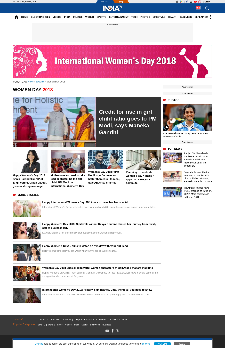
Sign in (206, 1)
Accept (162, 343)
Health (172, 17)
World (89, 17)
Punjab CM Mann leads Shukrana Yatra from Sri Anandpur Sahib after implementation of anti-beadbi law (196, 159)
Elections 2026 (40, 17)
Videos (57, 17)
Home (24, 17)
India (67, 17)
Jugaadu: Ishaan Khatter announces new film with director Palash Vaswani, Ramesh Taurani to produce (198, 177)
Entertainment (119, 17)
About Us (55, 319)
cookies (146, 343)
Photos (145, 17)
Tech (134, 17)
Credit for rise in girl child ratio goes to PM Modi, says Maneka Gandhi (128, 122)
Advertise (67, 319)
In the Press (102, 319)
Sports (101, 17)
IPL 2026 (78, 17)
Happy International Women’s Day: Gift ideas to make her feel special (85, 202)
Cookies (39, 343)
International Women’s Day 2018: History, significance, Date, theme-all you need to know (97, 289)
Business (186, 17)
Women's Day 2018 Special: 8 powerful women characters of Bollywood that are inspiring (97, 268)
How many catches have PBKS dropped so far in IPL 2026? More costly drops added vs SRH (198, 192)
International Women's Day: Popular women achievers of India (185, 135)
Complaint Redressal (84, 319)
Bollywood (95, 325)
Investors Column (118, 319)
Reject (182, 343)
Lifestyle (159, 17)
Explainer (201, 17)
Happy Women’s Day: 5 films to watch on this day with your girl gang (85, 246)
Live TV (41, 325)
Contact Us (43, 319)
